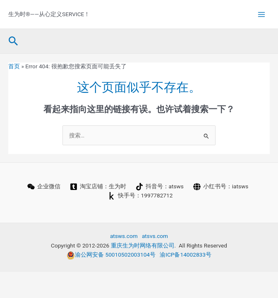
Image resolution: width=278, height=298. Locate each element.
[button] (13, 41)
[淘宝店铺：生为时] (97, 186)
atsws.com (124, 236)
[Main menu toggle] (261, 14)
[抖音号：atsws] (159, 186)
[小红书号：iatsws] (221, 186)
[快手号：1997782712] (140, 195)
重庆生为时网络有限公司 (143, 245)
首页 (14, 66)
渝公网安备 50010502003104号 (111, 254)
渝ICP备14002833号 (185, 254)
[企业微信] (43, 186)
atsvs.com (155, 236)
